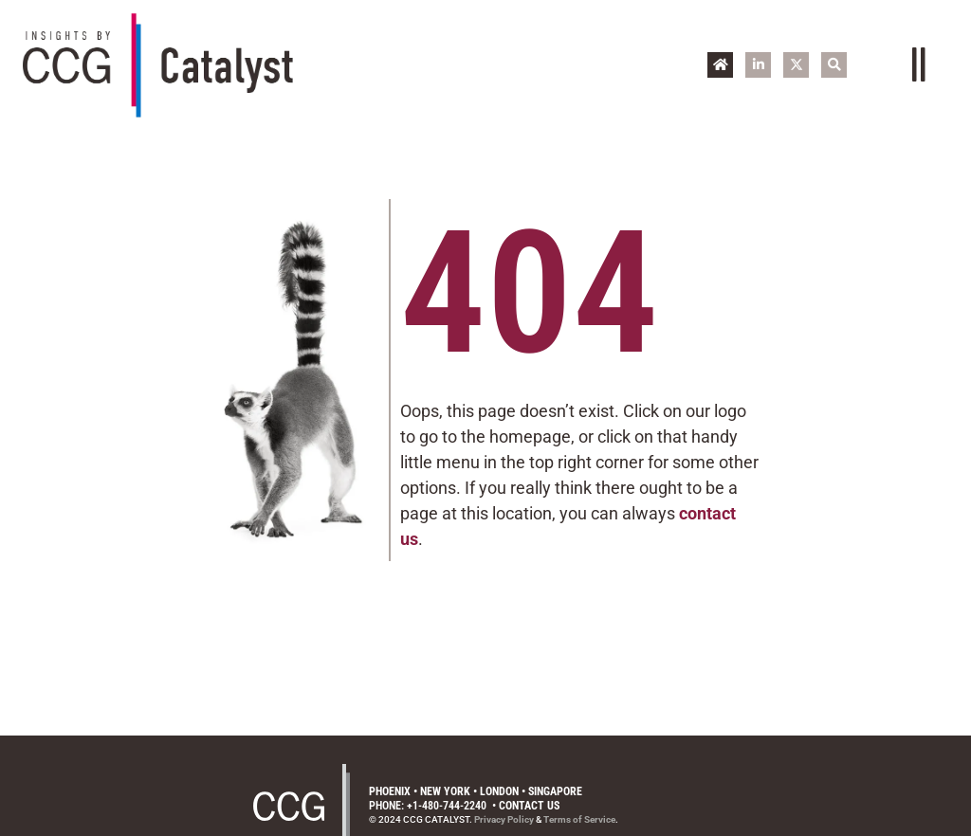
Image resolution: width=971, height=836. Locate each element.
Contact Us (529, 805)
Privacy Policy (504, 819)
